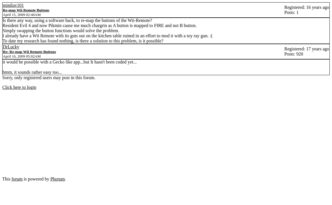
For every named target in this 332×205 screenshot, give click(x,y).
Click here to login (19, 87)
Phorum (57, 179)
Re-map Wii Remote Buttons (26, 10)
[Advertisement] (166, 134)
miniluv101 (13, 5)
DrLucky (11, 46)
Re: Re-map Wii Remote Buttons (29, 52)
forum (16, 179)
